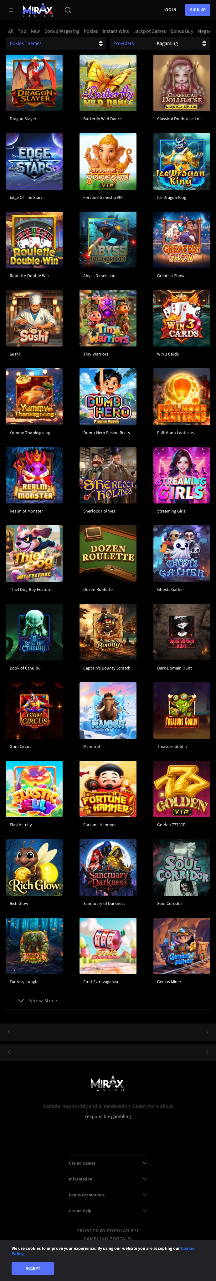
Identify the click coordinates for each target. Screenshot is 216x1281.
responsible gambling (108, 1117)
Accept (33, 1268)
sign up (198, 10)
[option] (12, 31)
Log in (169, 10)
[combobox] (108, 31)
